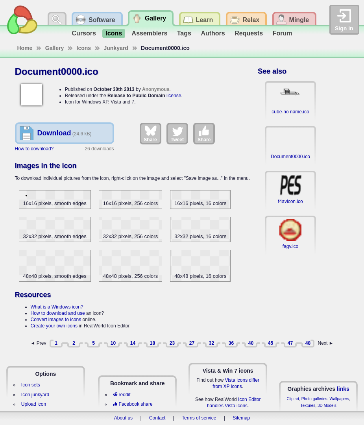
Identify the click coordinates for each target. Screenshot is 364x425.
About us (123, 418)
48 (307, 343)
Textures (308, 405)
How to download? (34, 149)
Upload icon (33, 404)
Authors (213, 33)
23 (172, 343)
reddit (121, 394)
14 (132, 343)
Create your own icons (54, 326)
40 (250, 343)
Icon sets (30, 385)
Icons (113, 33)
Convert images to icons (56, 319)
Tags (184, 33)
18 (152, 343)
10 (113, 343)
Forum (282, 33)
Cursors (84, 33)
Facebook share (132, 404)
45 (270, 343)
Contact (157, 418)
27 (191, 343)
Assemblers (150, 33)
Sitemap (241, 418)
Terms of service (199, 418)
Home (25, 48)
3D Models (327, 405)
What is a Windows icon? (57, 307)
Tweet (177, 133)
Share (150, 133)
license (173, 95)
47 (290, 343)
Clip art (292, 399)
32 (211, 343)
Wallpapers (339, 399)
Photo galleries (314, 399)
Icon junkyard (35, 394)
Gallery (54, 48)
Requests (249, 33)
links (343, 389)
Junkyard (116, 48)
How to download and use (58, 313)
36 (231, 343)
